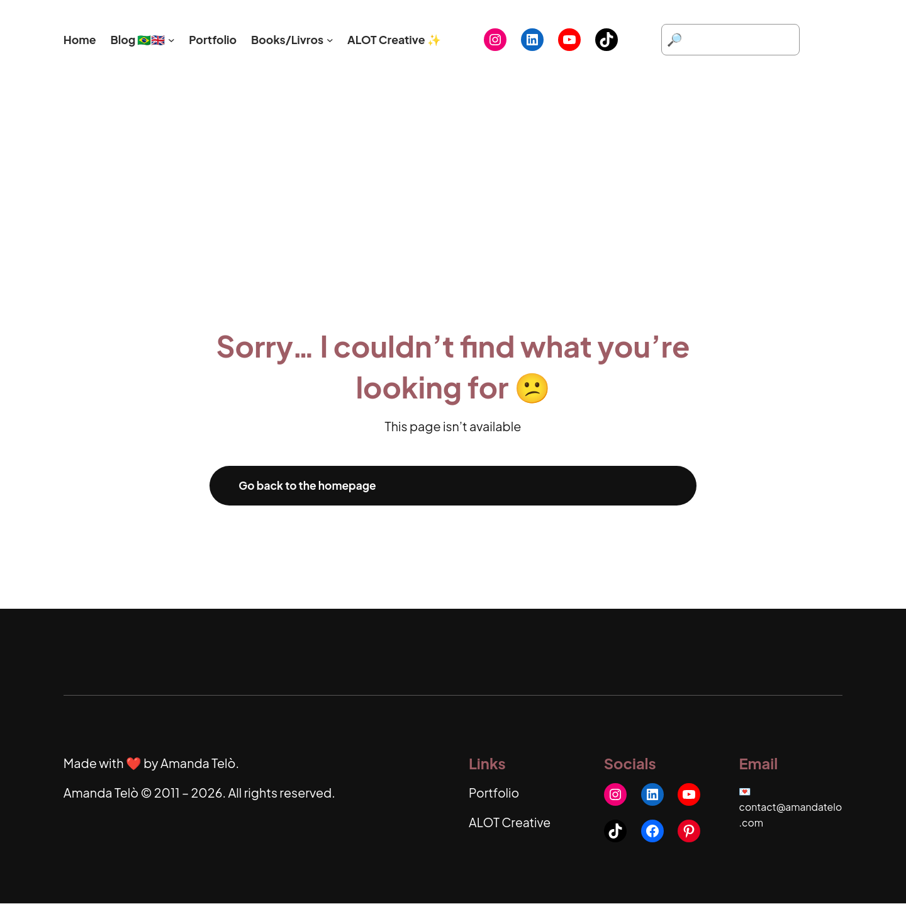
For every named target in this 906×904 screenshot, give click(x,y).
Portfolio (494, 793)
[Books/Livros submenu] (330, 40)
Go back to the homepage (309, 485)
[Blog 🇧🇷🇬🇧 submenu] (171, 40)
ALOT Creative (510, 822)
